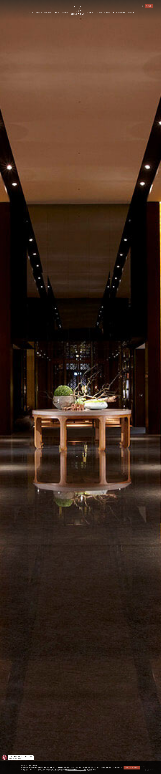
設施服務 (56, 12)
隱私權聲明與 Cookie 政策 (77, 770)
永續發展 (131, 12)
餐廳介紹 (39, 12)
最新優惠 (107, 12)
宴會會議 (47, 12)
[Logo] (77, 9)
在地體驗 (90, 12)
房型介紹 (30, 12)
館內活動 (65, 12)
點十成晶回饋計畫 (119, 12)
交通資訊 (98, 12)
